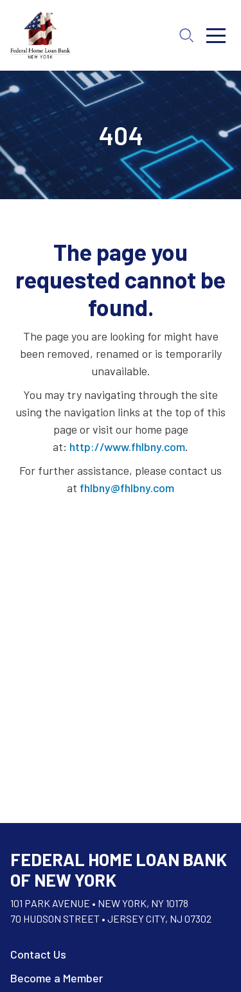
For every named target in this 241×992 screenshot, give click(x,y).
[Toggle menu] (216, 35)
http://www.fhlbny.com (127, 446)
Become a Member (56, 978)
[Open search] (186, 35)
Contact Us (38, 954)
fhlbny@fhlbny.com (127, 488)
